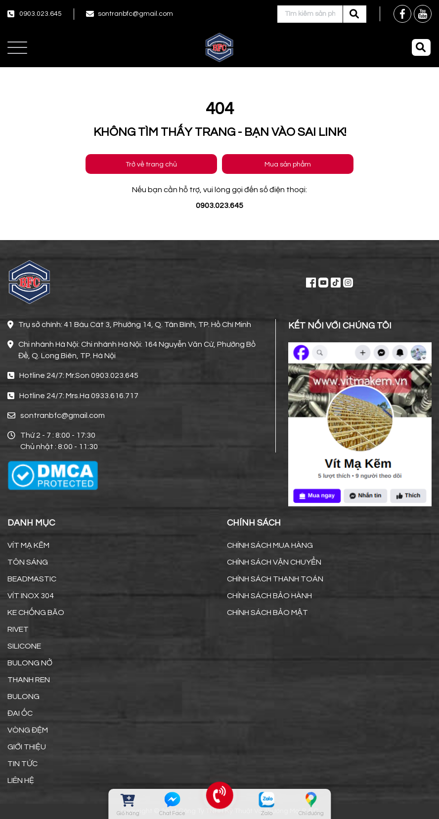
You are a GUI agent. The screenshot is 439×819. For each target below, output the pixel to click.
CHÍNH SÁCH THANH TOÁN (275, 579)
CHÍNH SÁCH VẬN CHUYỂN (274, 562)
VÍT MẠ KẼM (28, 545)
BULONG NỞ (29, 663)
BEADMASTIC (31, 579)
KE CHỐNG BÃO (35, 612)
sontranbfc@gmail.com (135, 13)
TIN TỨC (22, 764)
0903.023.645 (40, 13)
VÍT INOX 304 (30, 596)
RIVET (18, 629)
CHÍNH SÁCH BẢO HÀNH (269, 596)
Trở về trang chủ (151, 164)
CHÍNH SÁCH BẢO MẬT (267, 612)
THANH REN (28, 680)
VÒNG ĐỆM (27, 730)
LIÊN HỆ (20, 780)
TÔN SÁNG (27, 562)
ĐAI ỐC (20, 713)
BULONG (23, 696)
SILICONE (24, 646)
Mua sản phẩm (287, 164)
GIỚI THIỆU (26, 747)
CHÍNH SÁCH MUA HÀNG (270, 545)
